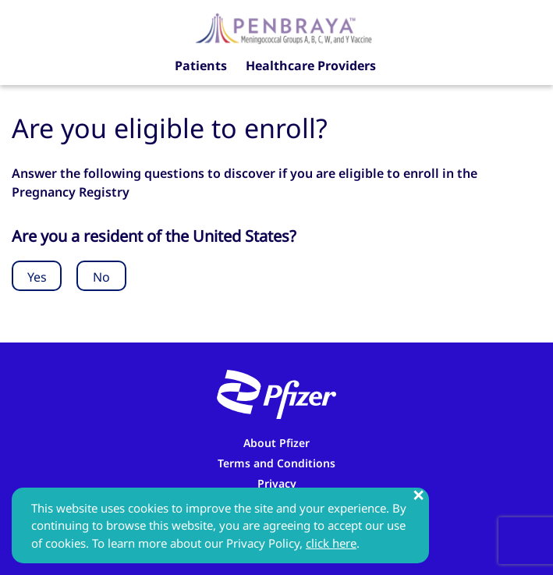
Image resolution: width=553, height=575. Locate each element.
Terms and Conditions (276, 463)
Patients (201, 65)
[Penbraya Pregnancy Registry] (283, 27)
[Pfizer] (276, 394)
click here (331, 543)
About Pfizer (276, 442)
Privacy (276, 483)
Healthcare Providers (311, 65)
